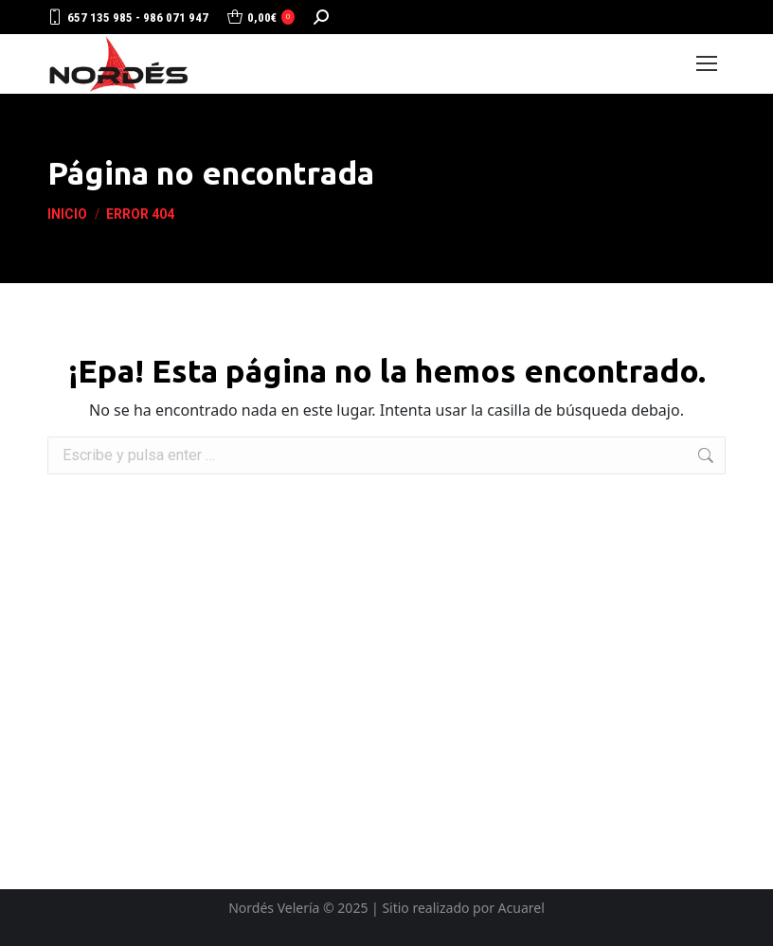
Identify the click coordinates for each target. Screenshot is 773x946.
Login (644, 63)
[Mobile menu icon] (707, 63)
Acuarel (521, 908)
